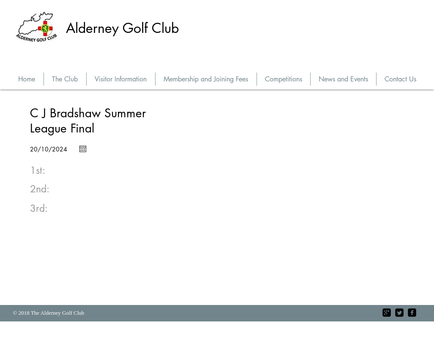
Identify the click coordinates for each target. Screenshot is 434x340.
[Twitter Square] (399, 312)
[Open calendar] (82, 149)
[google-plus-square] (386, 312)
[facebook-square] (412, 312)
